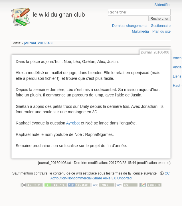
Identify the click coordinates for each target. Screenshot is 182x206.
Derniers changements (129, 26)
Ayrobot (73, 123)
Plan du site (161, 31)
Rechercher (160, 19)
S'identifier (162, 5)
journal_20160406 (38, 43)
